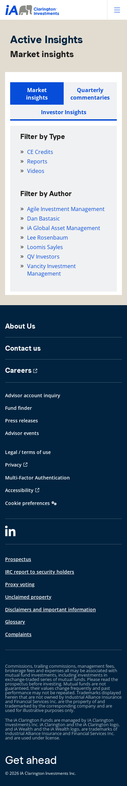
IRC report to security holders (39, 572)
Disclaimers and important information (50, 609)
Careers (18, 370)
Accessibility (19, 490)
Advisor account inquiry (32, 395)
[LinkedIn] (10, 531)
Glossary (15, 621)
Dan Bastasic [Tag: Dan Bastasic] (43, 218)
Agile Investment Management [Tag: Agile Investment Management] (66, 209)
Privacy (13, 464)
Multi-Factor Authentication (37, 477)
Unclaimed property (28, 597)
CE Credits (40, 152)
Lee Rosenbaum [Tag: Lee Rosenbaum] (47, 237)
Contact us (23, 348)
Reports (37, 161)
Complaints (18, 634)
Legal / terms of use (28, 452)
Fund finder (18, 408)
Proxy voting (20, 584)
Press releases (21, 420)
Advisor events (22, 433)
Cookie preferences (27, 503)
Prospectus (18, 559)
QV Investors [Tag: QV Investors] (43, 256)
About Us (20, 326)
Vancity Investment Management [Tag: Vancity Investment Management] (51, 269)
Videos (35, 171)
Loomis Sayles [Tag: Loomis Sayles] (45, 247)
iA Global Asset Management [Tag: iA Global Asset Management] (63, 228)
